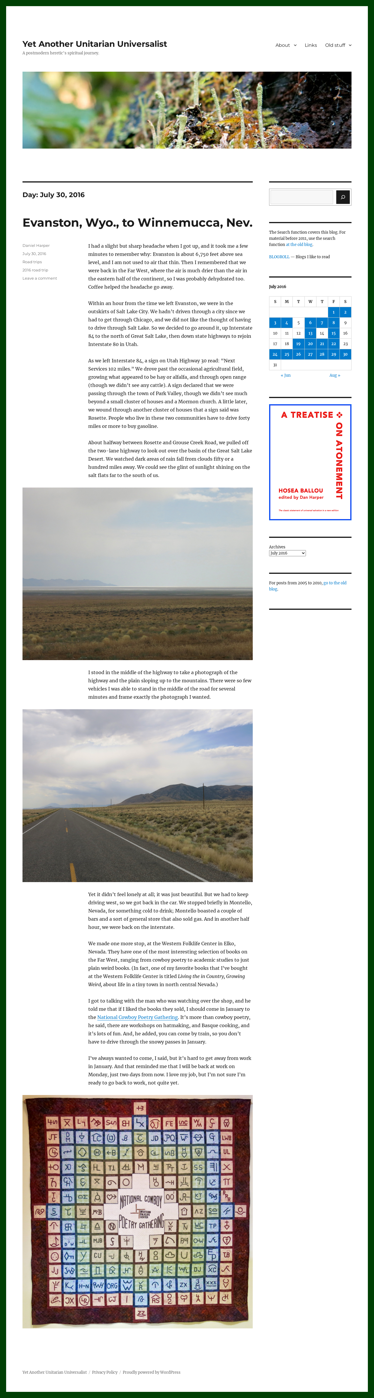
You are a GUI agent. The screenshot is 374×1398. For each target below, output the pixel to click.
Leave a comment (39, 278)
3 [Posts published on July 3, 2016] (275, 322)
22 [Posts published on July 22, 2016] (333, 343)
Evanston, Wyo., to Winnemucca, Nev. (137, 222)
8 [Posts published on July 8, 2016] (334, 322)
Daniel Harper (36, 245)
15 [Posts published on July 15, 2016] (334, 333)
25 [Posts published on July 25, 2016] (287, 354)
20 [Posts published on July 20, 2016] (310, 343)
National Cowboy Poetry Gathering (137, 1017)
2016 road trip (35, 270)
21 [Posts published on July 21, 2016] (322, 343)
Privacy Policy (104, 1372)
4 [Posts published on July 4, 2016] (286, 322)
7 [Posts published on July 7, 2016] (322, 322)
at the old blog (299, 244)
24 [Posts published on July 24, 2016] (275, 354)
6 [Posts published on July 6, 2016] (310, 322)
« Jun (286, 375)
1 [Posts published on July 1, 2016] (334, 312)
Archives (277, 547)
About (283, 45)
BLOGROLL (279, 256)
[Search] (343, 197)
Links (311, 45)
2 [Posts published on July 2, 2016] (345, 312)
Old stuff (335, 45)
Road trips (32, 261)
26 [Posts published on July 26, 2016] (298, 354)
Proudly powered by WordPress (152, 1372)
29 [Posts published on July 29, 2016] (333, 354)
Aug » (335, 375)
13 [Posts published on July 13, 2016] (310, 333)
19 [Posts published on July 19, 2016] (298, 343)
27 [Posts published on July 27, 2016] (310, 354)
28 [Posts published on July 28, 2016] (322, 354)
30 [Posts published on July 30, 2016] (345, 354)
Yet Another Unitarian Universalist (94, 44)
